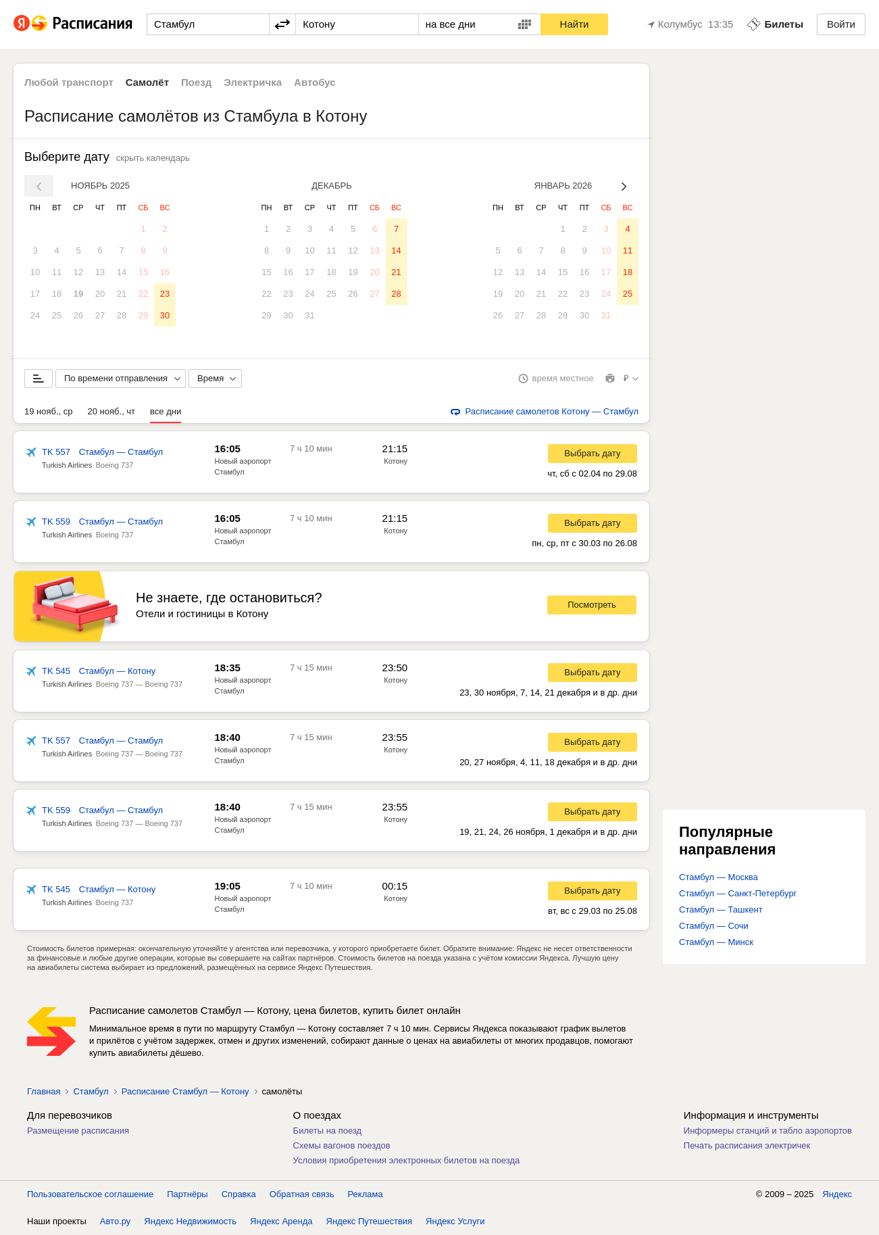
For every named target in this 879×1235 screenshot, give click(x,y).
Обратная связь (302, 1194)
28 (121, 315)
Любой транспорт (69, 82)
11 (56, 272)
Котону (395, 461)
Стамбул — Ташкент (721, 909)
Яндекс (837, 1194)
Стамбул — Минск (716, 942)
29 (143, 315)
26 (78, 315)
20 (100, 294)
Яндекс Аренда (281, 1221)
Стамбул (90, 1091)
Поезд (196, 82)
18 (56, 294)
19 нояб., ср (48, 411)
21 (121, 294)
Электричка (253, 82)
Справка (239, 1194)
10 (35, 272)
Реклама (365, 1194)
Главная (43, 1091)
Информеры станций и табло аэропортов (768, 1130)
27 (100, 315)
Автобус (315, 82)
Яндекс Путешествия (369, 1221)
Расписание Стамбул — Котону (185, 1091)
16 (165, 272)
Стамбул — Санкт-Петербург (738, 893)
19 (78, 294)
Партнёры (187, 1194)
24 (35, 315)
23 (165, 294)
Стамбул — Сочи (714, 926)
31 (309, 315)
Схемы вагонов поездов (342, 1145)
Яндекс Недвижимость (190, 1221)
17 (35, 294)
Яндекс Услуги (455, 1221)
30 (165, 315)
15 (143, 272)
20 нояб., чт (112, 411)
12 (78, 272)
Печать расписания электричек (747, 1145)
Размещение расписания (78, 1130)
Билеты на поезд (327, 1130)
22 (143, 294)
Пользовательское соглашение (90, 1194)
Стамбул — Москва (718, 877)
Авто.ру (115, 1221)
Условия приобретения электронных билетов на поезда (406, 1160)
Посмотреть (592, 605)
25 (56, 315)
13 (100, 272)
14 (121, 272)
